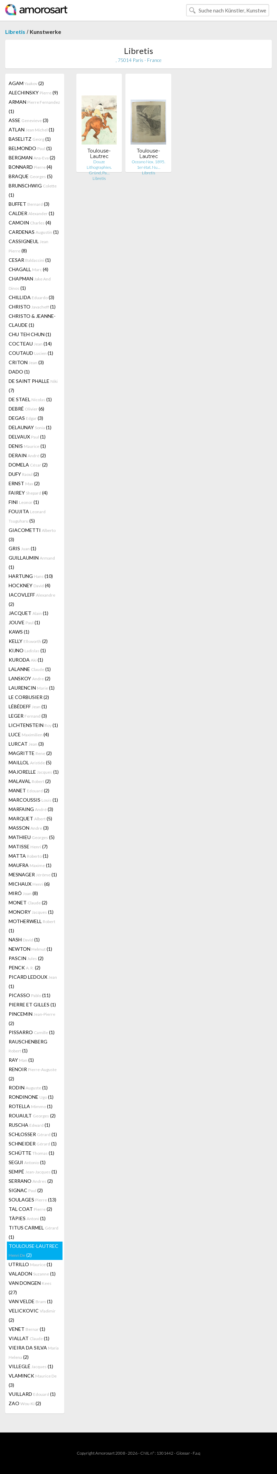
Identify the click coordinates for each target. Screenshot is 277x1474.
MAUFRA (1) (30, 865)
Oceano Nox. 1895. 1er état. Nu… (148, 164)
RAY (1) (21, 1060)
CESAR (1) (30, 260)
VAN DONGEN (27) (30, 1287)
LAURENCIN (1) (32, 688)
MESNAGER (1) (33, 874)
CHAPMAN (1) (30, 283)
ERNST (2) (24, 483)
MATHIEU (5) (32, 837)
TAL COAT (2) (30, 1209)
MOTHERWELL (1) (32, 925)
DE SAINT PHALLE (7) (33, 385)
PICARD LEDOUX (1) (33, 981)
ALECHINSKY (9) (33, 92)
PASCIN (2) (26, 958)
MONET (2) (28, 902)
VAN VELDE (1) (30, 1301)
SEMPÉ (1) (33, 1171)
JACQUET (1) (28, 613)
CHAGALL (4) (28, 269)
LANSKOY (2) (29, 678)
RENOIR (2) (33, 1073)
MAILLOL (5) (30, 762)
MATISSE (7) (28, 846)
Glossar (183, 1453)
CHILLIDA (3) (31, 297)
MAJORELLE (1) (34, 772)
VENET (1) (27, 1329)
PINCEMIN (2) (32, 1018)
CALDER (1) (31, 213)
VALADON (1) (32, 1274)
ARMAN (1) (34, 106)
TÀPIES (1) (27, 1218)
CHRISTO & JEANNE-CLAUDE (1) (32, 320)
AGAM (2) (26, 83)
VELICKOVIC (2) (32, 1315)
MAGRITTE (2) (30, 753)
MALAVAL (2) (30, 781)
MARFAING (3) (31, 809)
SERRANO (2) (31, 1181)
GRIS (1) (22, 548)
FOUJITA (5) (27, 516)
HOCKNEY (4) (29, 585)
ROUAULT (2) (32, 1115)
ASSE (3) (28, 120)
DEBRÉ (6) (26, 409)
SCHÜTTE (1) (31, 1153)
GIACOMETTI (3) (32, 534)
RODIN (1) (28, 1087)
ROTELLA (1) (30, 1106)
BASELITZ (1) (30, 139)
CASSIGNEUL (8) (28, 246)
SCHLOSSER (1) (33, 1134)
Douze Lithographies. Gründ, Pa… (99, 167)
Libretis (15, 31)
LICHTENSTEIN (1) (33, 725)
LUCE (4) (29, 734)
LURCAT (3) (26, 744)
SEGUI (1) (27, 1162)
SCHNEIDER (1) (33, 1143)
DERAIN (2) (27, 455)
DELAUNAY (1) (30, 427)
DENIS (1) (27, 446)
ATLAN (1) (31, 129)
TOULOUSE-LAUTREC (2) (33, 1250)
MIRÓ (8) (23, 893)
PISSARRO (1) (32, 1032)
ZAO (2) (25, 1403)
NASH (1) (24, 939)
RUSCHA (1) (29, 1125)
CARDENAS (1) (34, 232)
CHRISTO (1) (32, 307)
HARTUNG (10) (31, 576)
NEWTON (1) (30, 949)
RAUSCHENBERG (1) (28, 1046)
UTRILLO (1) (30, 1264)
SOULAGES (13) (32, 1200)
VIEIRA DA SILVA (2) (34, 1352)
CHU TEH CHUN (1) (30, 334)
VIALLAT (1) (29, 1338)
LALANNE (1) (30, 669)
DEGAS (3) (26, 418)
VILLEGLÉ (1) (31, 1366)
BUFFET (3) (29, 204)
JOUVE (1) (24, 622)
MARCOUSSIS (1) (33, 800)
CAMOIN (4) (30, 222)
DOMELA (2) (28, 465)
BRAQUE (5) (30, 176)
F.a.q (196, 1453)
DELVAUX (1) (27, 437)
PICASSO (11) (29, 995)
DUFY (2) (24, 474)
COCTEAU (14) (30, 344)
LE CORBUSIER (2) (29, 697)
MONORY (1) (31, 912)
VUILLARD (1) (32, 1394)
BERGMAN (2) (32, 157)
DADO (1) (19, 372)
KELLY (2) (28, 641)
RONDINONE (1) (31, 1097)
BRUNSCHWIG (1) (33, 190)
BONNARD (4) (30, 167)
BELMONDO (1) (30, 148)
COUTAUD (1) (31, 353)
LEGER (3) (28, 716)
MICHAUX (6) (29, 884)
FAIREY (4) (28, 493)
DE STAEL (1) (30, 399)
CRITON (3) (26, 362)
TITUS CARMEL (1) (33, 1232)
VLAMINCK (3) (33, 1380)
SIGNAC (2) (26, 1190)
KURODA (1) (26, 660)
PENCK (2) (24, 967)
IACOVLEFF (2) (32, 599)
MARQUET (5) (30, 818)
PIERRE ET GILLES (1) (32, 1004)
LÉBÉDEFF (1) (28, 706)
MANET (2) (29, 790)
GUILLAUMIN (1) (32, 562)
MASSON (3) (29, 828)
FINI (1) (24, 502)
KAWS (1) (19, 632)
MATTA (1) (28, 856)
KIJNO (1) (27, 650)
